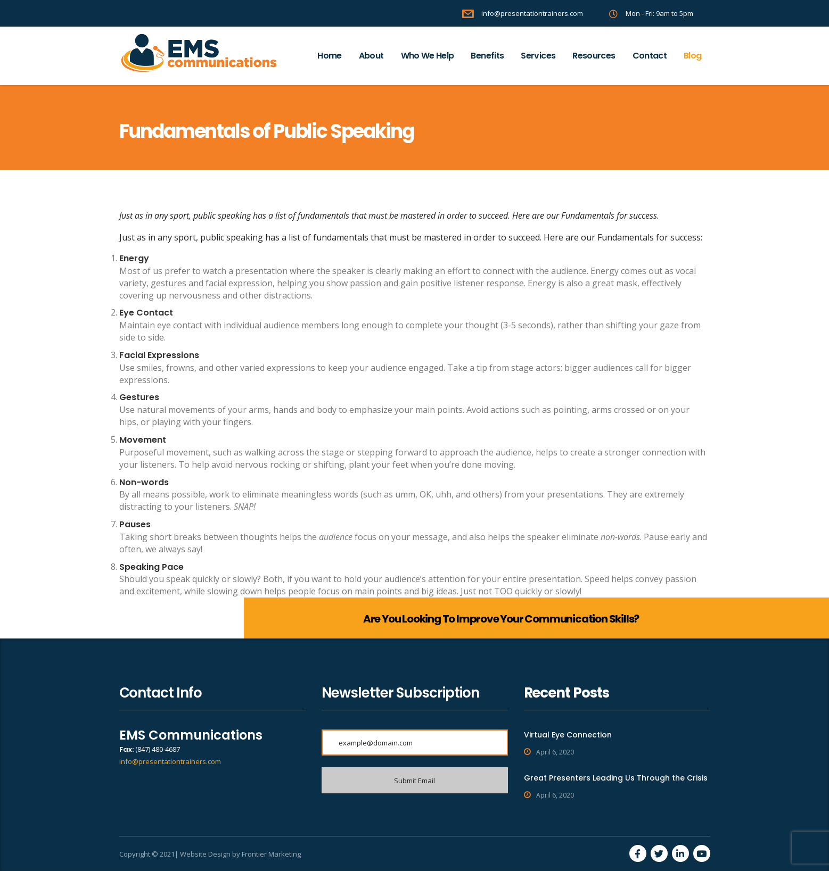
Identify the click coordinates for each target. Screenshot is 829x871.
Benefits (487, 55)
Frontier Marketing (271, 854)
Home (329, 55)
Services (538, 55)
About (371, 55)
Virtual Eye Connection (568, 734)
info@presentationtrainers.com (170, 761)
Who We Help (427, 55)
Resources (593, 55)
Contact (650, 55)
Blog (692, 55)
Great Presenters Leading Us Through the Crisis (616, 778)
